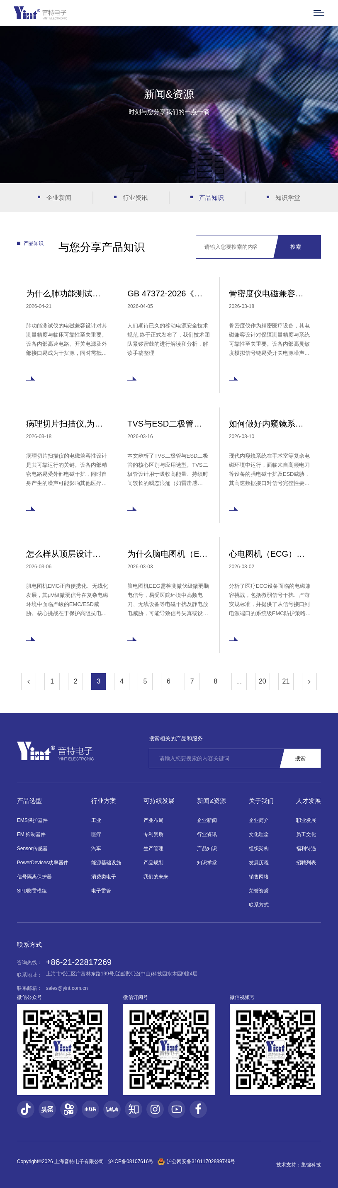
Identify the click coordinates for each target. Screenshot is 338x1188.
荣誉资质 (259, 891)
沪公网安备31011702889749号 (196, 1161)
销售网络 (259, 877)
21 (286, 681)
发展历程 (259, 863)
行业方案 (103, 800)
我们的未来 (155, 877)
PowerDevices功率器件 (43, 863)
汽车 (96, 848)
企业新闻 (58, 197)
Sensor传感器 (32, 848)
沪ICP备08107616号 (130, 1161)
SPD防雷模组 (32, 891)
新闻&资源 (211, 800)
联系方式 (259, 905)
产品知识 (211, 197)
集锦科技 (311, 1164)
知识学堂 (287, 197)
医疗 (96, 834)
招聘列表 (306, 863)
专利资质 (153, 834)
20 (262, 681)
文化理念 (259, 834)
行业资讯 (135, 197)
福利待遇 (306, 848)
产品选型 (29, 800)
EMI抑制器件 (31, 834)
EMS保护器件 (32, 820)
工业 (96, 820)
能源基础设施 (106, 863)
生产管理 (153, 848)
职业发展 (306, 820)
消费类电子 (103, 877)
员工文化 (306, 834)
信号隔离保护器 (34, 877)
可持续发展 (159, 800)
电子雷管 (101, 891)
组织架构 (259, 848)
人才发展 (308, 800)
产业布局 (153, 820)
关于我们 (261, 800)
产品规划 (153, 863)
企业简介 (259, 820)
